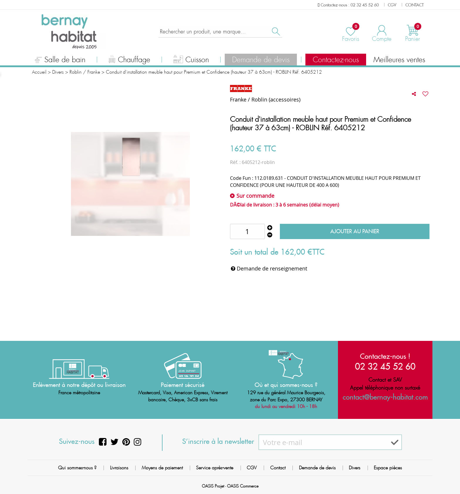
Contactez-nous (336, 60)
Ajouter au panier (354, 231)
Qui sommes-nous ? (77, 468)
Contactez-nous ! (385, 355)
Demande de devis (261, 60)
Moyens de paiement (162, 468)
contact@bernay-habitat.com (385, 397)
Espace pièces (388, 468)
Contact (277, 468)
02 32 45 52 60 (385, 366)
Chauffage (129, 60)
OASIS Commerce (242, 486)
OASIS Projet (213, 486)
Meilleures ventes (399, 60)
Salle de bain (60, 60)
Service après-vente (214, 468)
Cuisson (191, 60)
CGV (252, 468)
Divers (354, 468)
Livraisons (119, 468)
